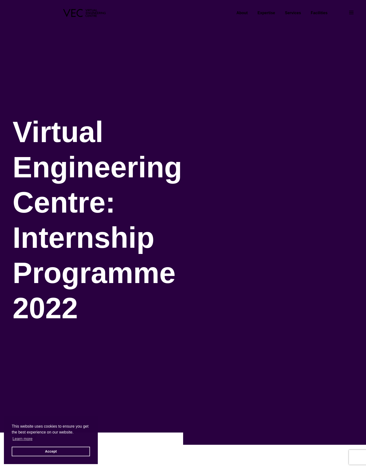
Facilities (319, 13)
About (242, 13)
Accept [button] (51, 451)
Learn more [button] (22, 439)
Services (293, 13)
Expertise (266, 13)
